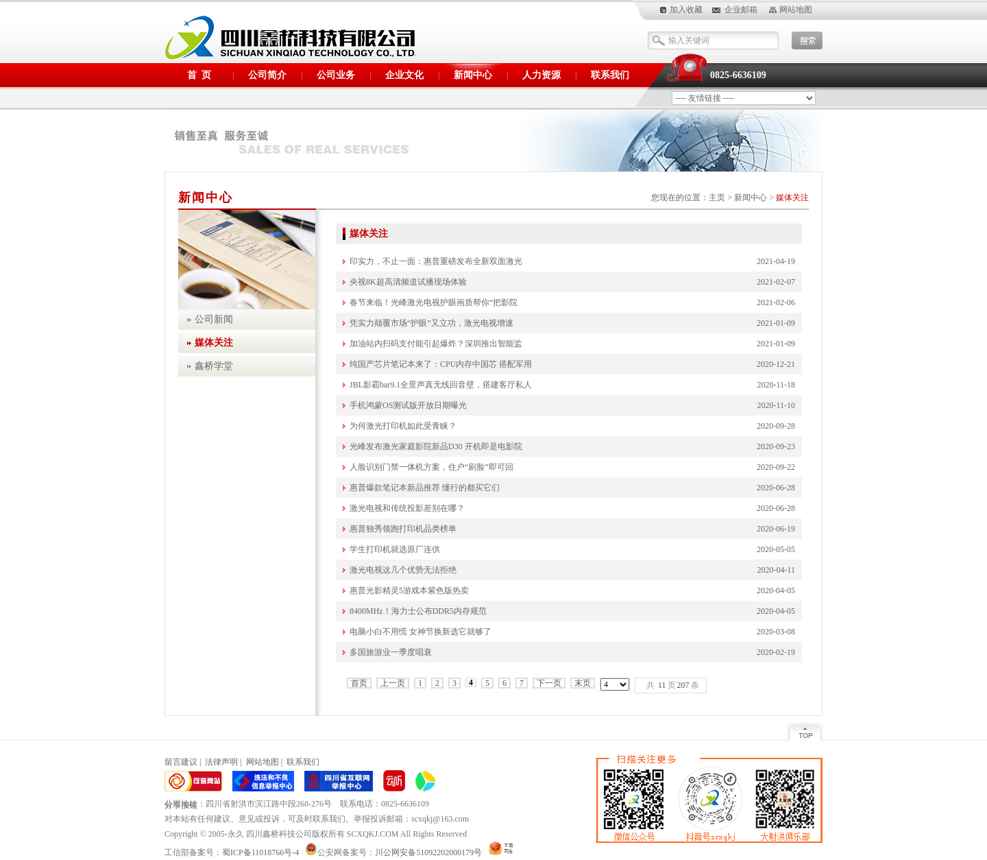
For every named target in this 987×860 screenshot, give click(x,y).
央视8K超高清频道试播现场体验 (408, 282)
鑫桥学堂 (214, 366)
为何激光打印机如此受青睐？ (403, 426)
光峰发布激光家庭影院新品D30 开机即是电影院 (436, 446)
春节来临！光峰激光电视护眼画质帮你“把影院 (433, 302)
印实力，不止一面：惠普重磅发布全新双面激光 (436, 261)
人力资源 (541, 75)
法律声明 (221, 762)
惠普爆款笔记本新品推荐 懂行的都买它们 (425, 487)
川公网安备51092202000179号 (428, 852)
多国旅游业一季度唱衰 (391, 652)
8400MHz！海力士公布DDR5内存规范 (418, 611)
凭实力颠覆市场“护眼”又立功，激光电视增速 (431, 323)
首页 (359, 683)
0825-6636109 (738, 75)
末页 (582, 683)
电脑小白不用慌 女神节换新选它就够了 (420, 631)
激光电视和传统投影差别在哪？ (407, 508)
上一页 (392, 683)
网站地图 (795, 9)
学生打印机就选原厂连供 (395, 549)
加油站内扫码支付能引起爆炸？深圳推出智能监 (436, 343)
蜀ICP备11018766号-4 (263, 852)
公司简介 (267, 75)
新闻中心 (473, 75)
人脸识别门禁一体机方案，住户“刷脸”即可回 (431, 467)
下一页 (549, 683)
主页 (717, 197)
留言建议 (180, 762)
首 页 (199, 75)
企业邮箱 (740, 9)
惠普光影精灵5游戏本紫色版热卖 (409, 590)
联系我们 (610, 75)
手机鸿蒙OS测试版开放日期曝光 (408, 405)
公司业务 (336, 75)
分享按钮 (180, 805)
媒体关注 (792, 197)
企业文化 (404, 75)
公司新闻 (214, 319)
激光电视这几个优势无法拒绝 (403, 570)
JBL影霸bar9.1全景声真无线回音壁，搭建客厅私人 (441, 385)
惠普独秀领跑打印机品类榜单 (403, 529)
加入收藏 (686, 9)
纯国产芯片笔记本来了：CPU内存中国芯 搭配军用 (441, 364)
